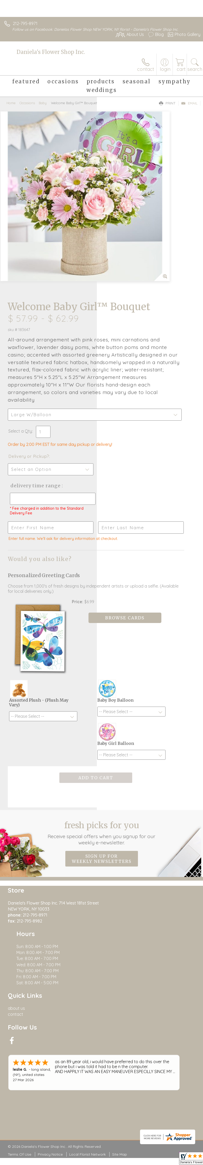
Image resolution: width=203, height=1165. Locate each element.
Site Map (119, 962)
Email (189, 103)
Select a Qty (117, 295)
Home (11, 103)
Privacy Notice (50, 962)
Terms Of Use (19, 962)
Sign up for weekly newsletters (101, 728)
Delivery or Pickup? (125, 325)
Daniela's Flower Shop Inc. (51, 52)
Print (167, 103)
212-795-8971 (25, 23)
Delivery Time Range (122, 360)
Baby (43, 103)
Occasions (27, 103)
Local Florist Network (87, 962)
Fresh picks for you (101, 702)
